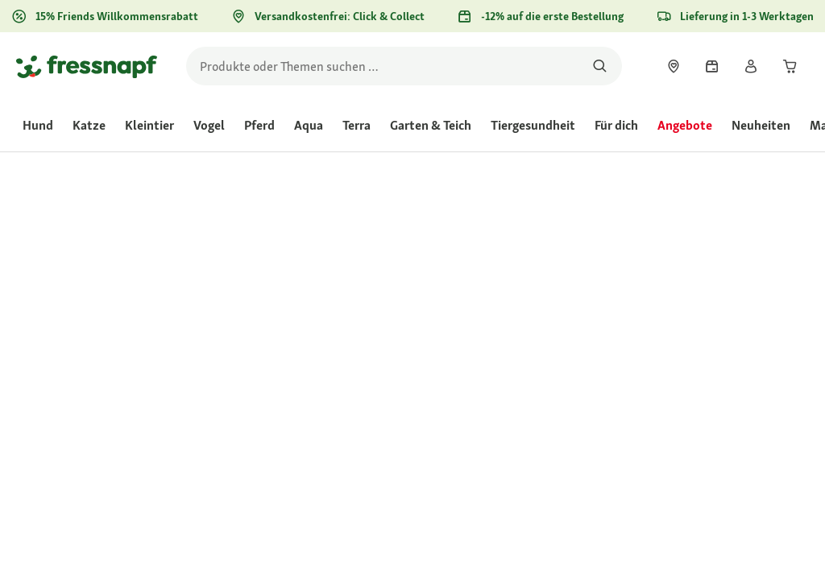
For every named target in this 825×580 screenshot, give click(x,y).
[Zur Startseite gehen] (86, 66)
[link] (673, 66)
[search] (404, 66)
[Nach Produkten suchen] (600, 66)
